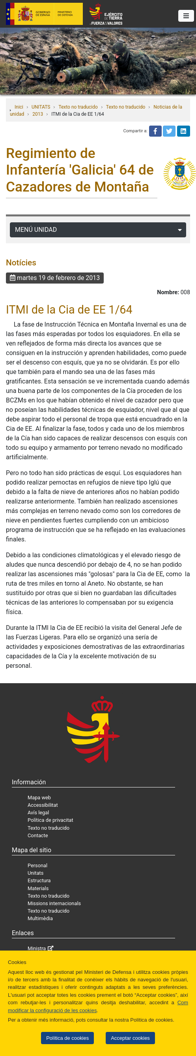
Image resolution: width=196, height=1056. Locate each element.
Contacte (38, 835)
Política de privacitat (50, 820)
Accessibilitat (43, 805)
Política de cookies (67, 1038)
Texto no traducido (77, 107)
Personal (37, 865)
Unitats (35, 873)
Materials (38, 888)
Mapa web (39, 797)
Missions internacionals (54, 903)
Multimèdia (40, 918)
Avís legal (38, 812)
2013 (37, 114)
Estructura (39, 880)
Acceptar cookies (130, 1038)
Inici (19, 107)
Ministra (37, 948)
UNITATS (41, 107)
